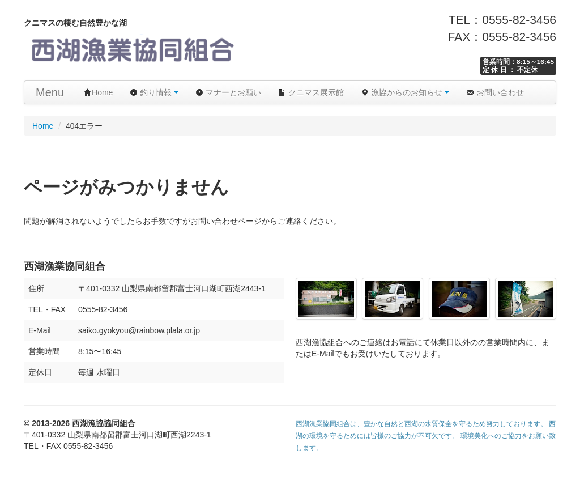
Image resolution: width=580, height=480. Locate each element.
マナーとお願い (228, 92)
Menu (50, 92)
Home (98, 92)
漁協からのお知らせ (405, 92)
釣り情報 (154, 92)
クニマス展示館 (311, 92)
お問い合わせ (495, 92)
